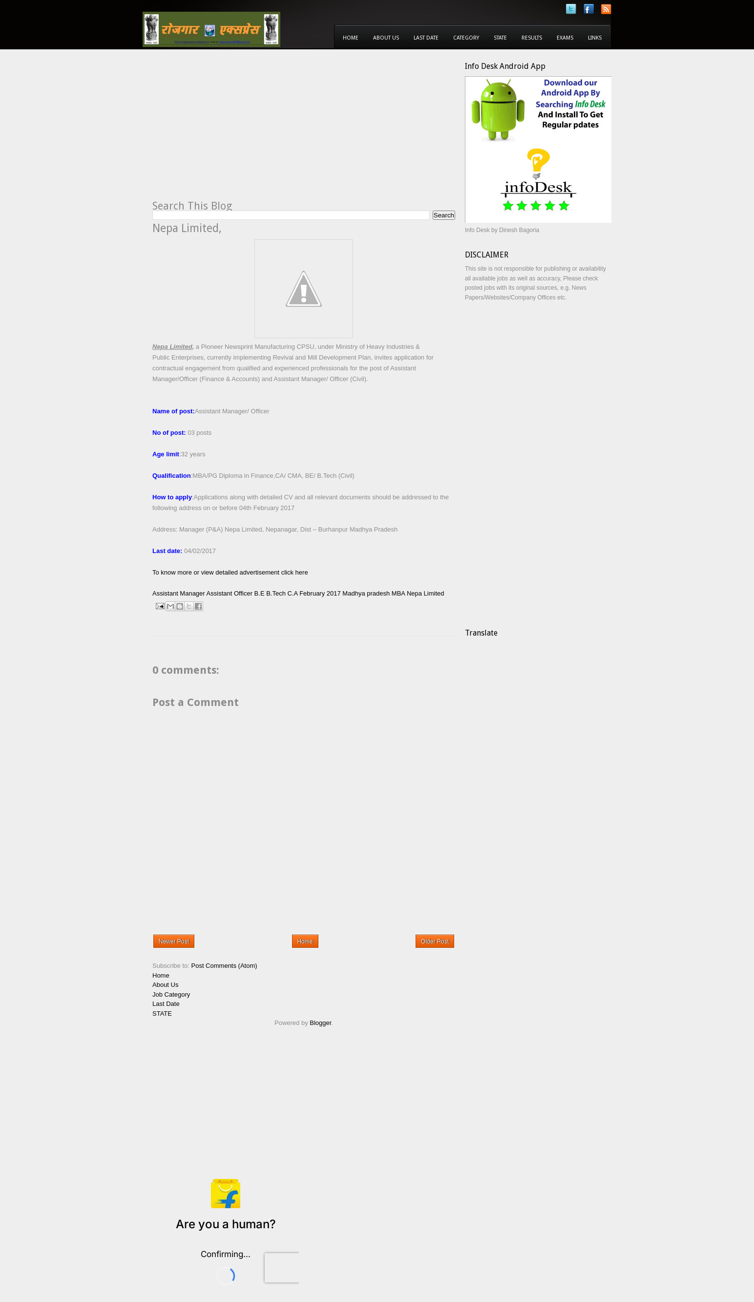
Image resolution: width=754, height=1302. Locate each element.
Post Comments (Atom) (224, 965)
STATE (162, 1013)
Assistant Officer (229, 593)
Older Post (435, 941)
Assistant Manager (178, 593)
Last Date (426, 38)
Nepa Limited (425, 593)
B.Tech (276, 593)
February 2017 (320, 593)
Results (532, 38)
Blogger (320, 1022)
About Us (386, 38)
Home (350, 38)
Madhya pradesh (366, 593)
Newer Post (174, 941)
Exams (565, 38)
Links (595, 38)
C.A (293, 593)
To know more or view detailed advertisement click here (230, 572)
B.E (259, 593)
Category (466, 38)
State (500, 38)
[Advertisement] (234, 130)
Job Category (171, 994)
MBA (398, 593)
